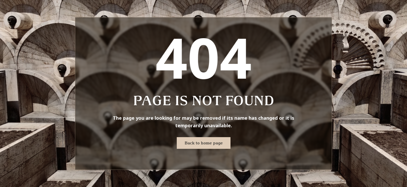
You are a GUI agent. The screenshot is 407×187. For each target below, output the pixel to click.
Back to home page (204, 143)
